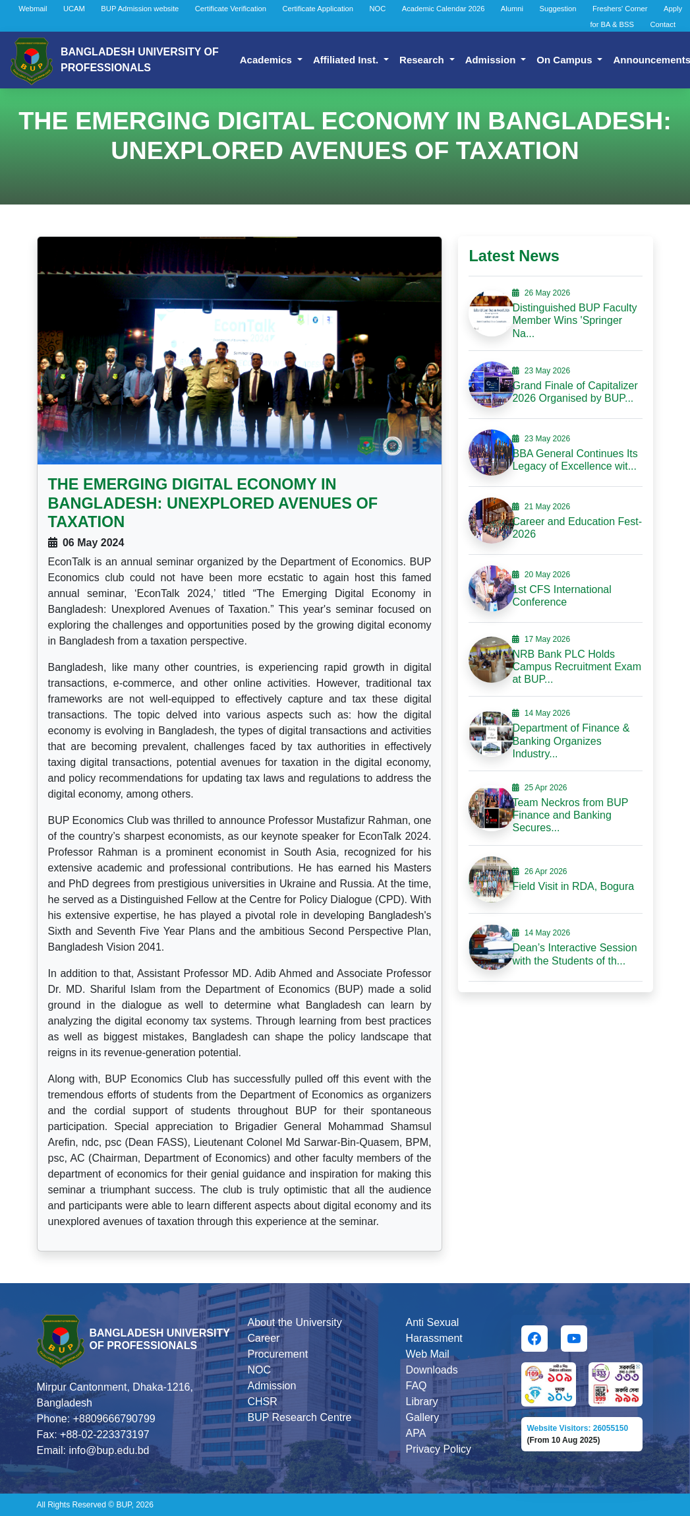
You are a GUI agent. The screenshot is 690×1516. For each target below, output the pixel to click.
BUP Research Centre (299, 1417)
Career (263, 1338)
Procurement (277, 1354)
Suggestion (558, 9)
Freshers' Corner (620, 9)
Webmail (32, 9)
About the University (294, 1322)
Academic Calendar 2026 (443, 9)
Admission (492, 59)
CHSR (262, 1401)
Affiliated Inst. (347, 59)
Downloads (431, 1369)
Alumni (512, 9)
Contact (663, 24)
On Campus (565, 59)
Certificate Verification (230, 9)
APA (415, 1433)
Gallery (422, 1417)
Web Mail (427, 1354)
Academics (267, 59)
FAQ (415, 1385)
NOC (377, 9)
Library (421, 1401)
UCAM (74, 9)
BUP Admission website (140, 9)
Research (423, 59)
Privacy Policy (438, 1449)
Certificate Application (317, 9)
